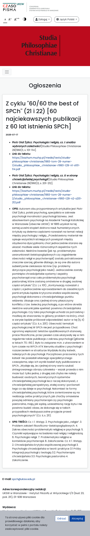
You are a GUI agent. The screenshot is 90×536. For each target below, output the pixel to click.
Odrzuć (61, 518)
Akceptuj (77, 518)
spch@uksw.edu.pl (23, 479)
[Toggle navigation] (6, 72)
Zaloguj (41, 19)
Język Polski (65, 19)
